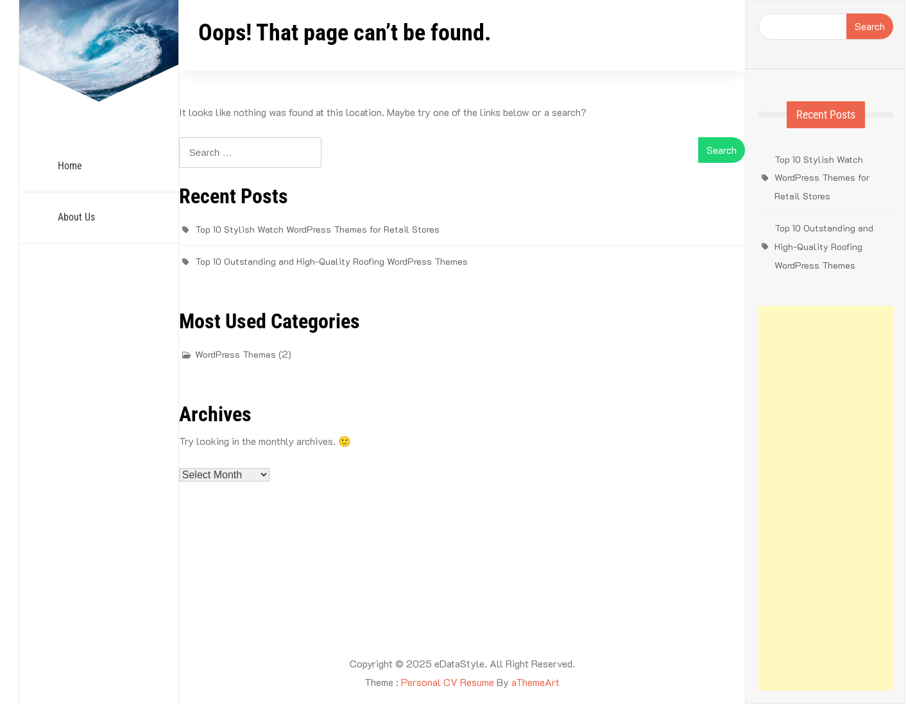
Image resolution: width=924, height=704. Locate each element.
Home (70, 166)
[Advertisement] (825, 498)
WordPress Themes (235, 354)
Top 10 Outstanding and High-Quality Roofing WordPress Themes (331, 261)
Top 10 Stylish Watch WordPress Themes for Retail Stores (317, 229)
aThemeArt (535, 682)
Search (870, 26)
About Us (76, 217)
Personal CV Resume (447, 682)
